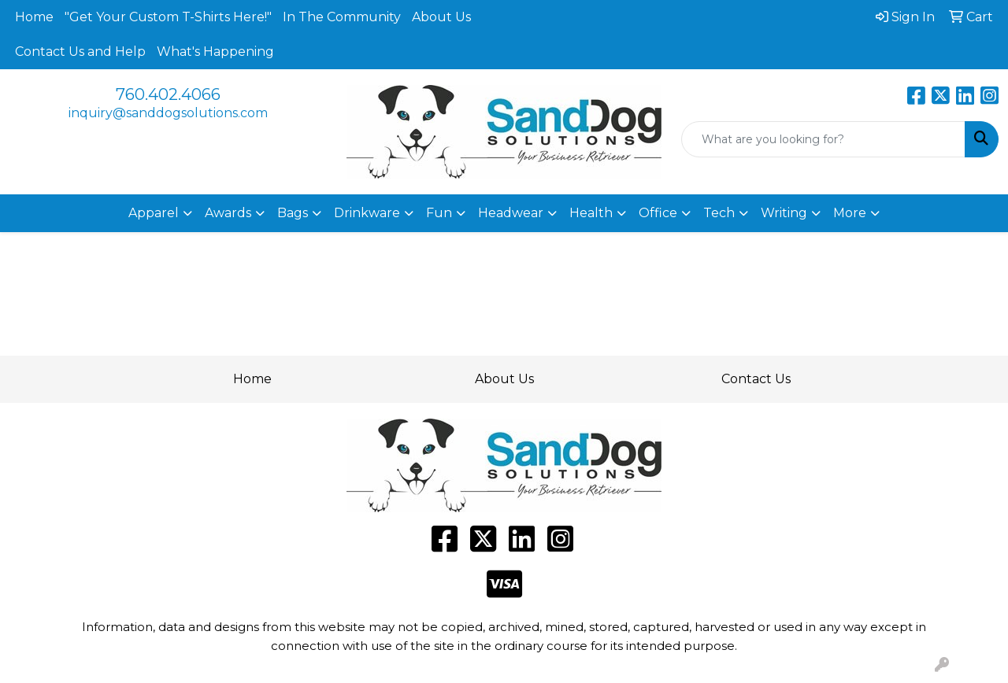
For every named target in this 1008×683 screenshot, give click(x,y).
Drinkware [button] (367, 212)
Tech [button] (719, 212)
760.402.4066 (168, 94)
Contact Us (756, 378)
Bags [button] (292, 212)
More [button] (849, 212)
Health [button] (591, 212)
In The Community (342, 16)
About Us (441, 16)
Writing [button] (784, 212)
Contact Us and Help (80, 51)
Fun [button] (439, 212)
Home (34, 16)
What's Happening (215, 51)
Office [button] (658, 212)
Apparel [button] (153, 212)
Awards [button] (228, 212)
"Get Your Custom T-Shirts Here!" (168, 16)
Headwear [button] (510, 212)
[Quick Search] (823, 139)
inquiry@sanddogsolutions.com (168, 112)
